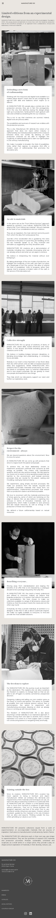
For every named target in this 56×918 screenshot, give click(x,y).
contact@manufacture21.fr (10, 869)
